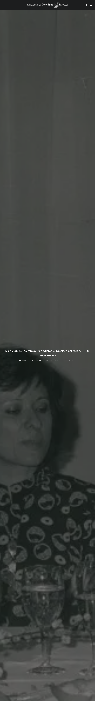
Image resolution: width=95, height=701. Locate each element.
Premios (22, 360)
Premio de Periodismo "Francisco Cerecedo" (44, 360)
